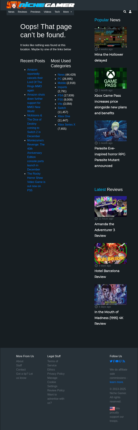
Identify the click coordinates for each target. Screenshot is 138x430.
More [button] (67, 11)
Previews (35, 11)
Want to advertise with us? (55, 398)
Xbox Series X (66, 124)
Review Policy (56, 390)
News (11, 11)
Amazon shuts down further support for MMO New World (36, 103)
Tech (57, 11)
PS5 (60, 99)
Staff (19, 365)
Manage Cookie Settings (52, 382)
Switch (62, 107)
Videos (47, 11)
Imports (62, 87)
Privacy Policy (56, 373)
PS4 (60, 95)
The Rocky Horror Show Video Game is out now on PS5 (36, 182)
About (19, 361)
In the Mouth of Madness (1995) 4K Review (108, 318)
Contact (21, 369)
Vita (60, 103)
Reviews (22, 11)
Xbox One (64, 116)
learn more (116, 382)
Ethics (51, 369)
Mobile (62, 82)
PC (60, 78)
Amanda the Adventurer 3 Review (104, 230)
